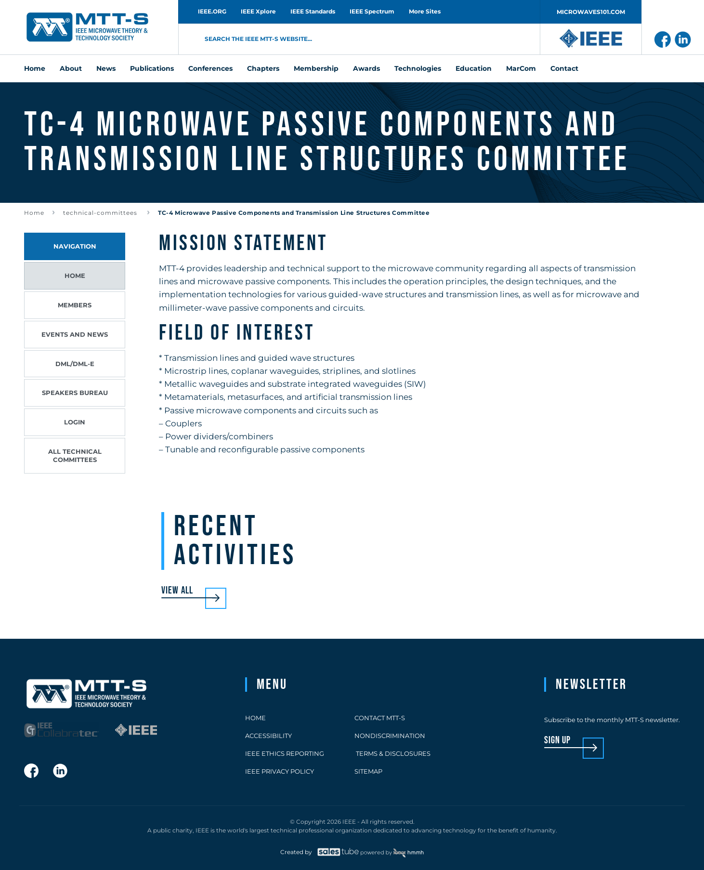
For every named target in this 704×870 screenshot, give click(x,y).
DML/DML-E (74, 364)
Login (74, 422)
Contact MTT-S (379, 718)
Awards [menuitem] (366, 68)
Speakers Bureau (75, 392)
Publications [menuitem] (152, 68)
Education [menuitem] (474, 68)
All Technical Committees (75, 455)
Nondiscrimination (389, 735)
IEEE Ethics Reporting (284, 753)
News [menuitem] (106, 68)
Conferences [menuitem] (210, 68)
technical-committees (101, 212)
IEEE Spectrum (372, 11)
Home (34, 212)
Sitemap (368, 771)
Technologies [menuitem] (417, 68)
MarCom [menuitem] (521, 68)
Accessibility (268, 735)
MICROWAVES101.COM (591, 11)
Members (74, 305)
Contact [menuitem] (564, 68)
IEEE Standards (312, 11)
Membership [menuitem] (316, 68)
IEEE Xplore (258, 11)
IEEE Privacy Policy (279, 771)
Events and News (74, 334)
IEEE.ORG (212, 11)
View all (177, 590)
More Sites (425, 11)
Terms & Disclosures (392, 753)
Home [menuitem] (34, 68)
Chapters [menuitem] (263, 68)
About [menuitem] (71, 68)
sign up (557, 740)
